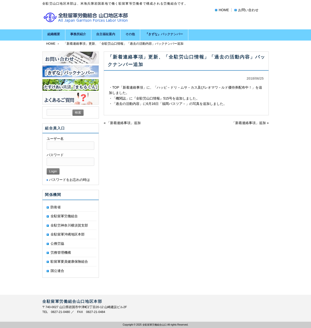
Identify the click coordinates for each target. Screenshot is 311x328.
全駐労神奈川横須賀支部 (69, 225)
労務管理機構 (61, 252)
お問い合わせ (248, 10)
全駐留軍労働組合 (64, 216)
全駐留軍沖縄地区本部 (68, 234)
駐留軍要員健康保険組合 (69, 261)
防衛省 (56, 207)
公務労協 (57, 243)
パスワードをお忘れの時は (69, 180)
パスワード (55, 155)
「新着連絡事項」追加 (124, 123)
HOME (224, 10)
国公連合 (57, 271)
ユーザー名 (55, 139)
